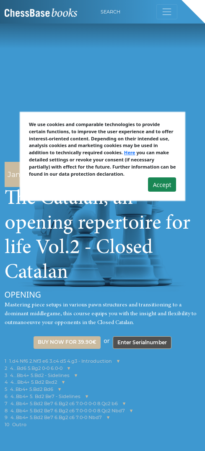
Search (110, 12)
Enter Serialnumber (142, 342)
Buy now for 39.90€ (67, 342)
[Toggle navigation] (166, 11)
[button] (118, 361)
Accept (162, 185)
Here (129, 152)
